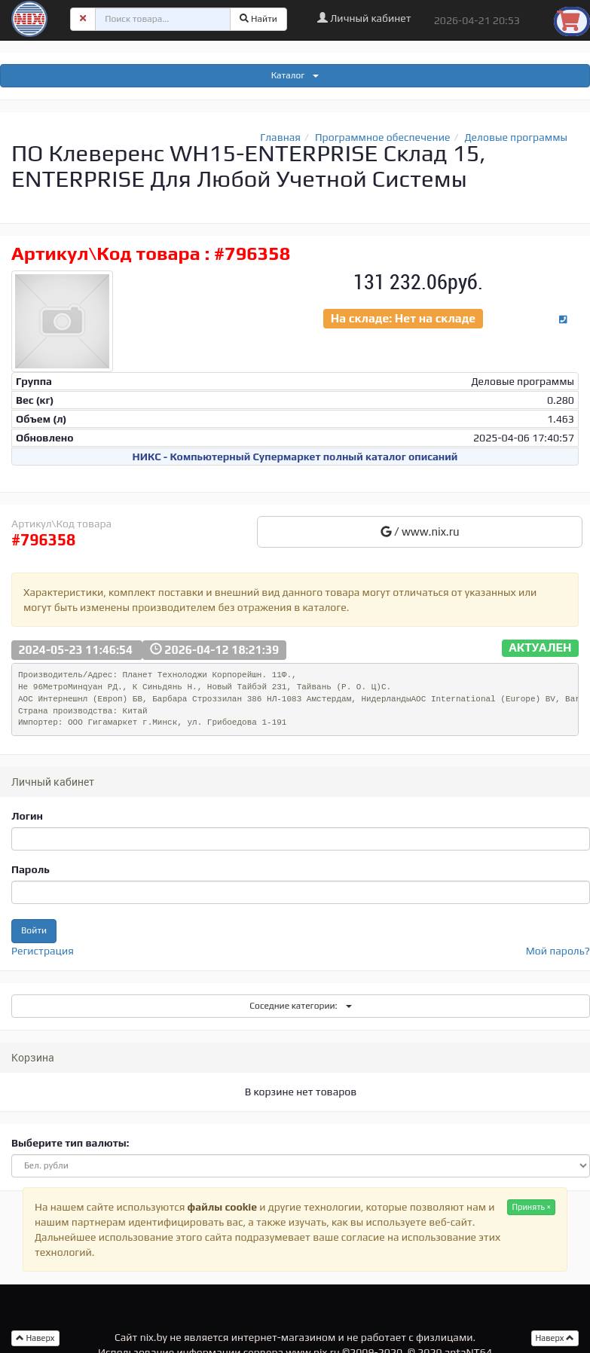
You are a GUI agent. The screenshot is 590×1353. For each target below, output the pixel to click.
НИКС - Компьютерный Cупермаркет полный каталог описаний (295, 456)
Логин (27, 816)
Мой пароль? (558, 951)
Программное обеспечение (382, 137)
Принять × (531, 1206)
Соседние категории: (300, 1005)
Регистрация (42, 951)
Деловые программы (516, 137)
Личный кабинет (364, 18)
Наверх (555, 1337)
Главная (280, 137)
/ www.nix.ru (420, 531)
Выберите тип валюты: (70, 1143)
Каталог (295, 75)
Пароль (30, 869)
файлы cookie (222, 1207)
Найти (258, 19)
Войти (34, 930)
